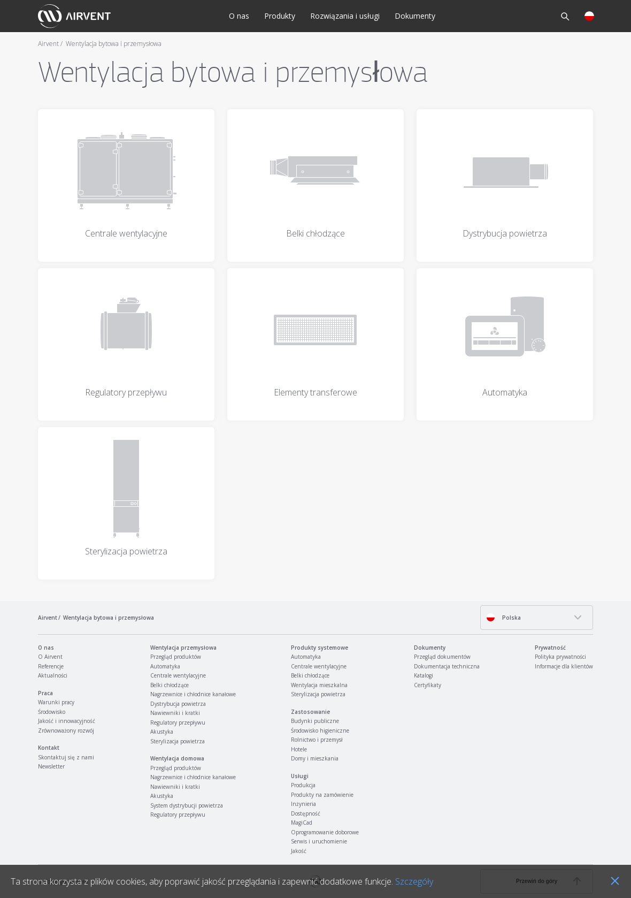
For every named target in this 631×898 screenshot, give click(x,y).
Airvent (48, 44)
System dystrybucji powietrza (186, 805)
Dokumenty (415, 16)
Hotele (299, 749)
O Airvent (50, 656)
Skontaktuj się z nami (66, 757)
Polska (503, 617)
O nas (239, 16)
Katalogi (423, 675)
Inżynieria (303, 804)
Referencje (51, 666)
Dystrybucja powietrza (178, 703)
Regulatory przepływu (177, 722)
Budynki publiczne (315, 721)
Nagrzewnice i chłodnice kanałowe (193, 694)
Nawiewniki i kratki (175, 713)
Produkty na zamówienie (322, 794)
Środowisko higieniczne (320, 730)
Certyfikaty (427, 685)
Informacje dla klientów (564, 666)
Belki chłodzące (169, 685)
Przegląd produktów (175, 656)
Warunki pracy (56, 702)
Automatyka (165, 666)
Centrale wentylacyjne (178, 675)
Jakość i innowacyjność (66, 721)
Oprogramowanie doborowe (325, 832)
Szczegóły (414, 881)
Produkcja (303, 785)
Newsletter (51, 766)
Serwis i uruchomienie (319, 841)
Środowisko (51, 712)
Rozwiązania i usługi (345, 16)
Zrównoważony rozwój (66, 730)
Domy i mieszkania (314, 758)
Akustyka (161, 731)
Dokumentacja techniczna (447, 666)
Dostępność (305, 813)
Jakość (298, 851)
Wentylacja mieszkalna (319, 685)
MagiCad (301, 822)
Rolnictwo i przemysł (317, 739)
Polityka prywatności (560, 656)
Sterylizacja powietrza (177, 741)
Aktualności (52, 675)
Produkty (279, 16)
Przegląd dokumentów (442, 656)
